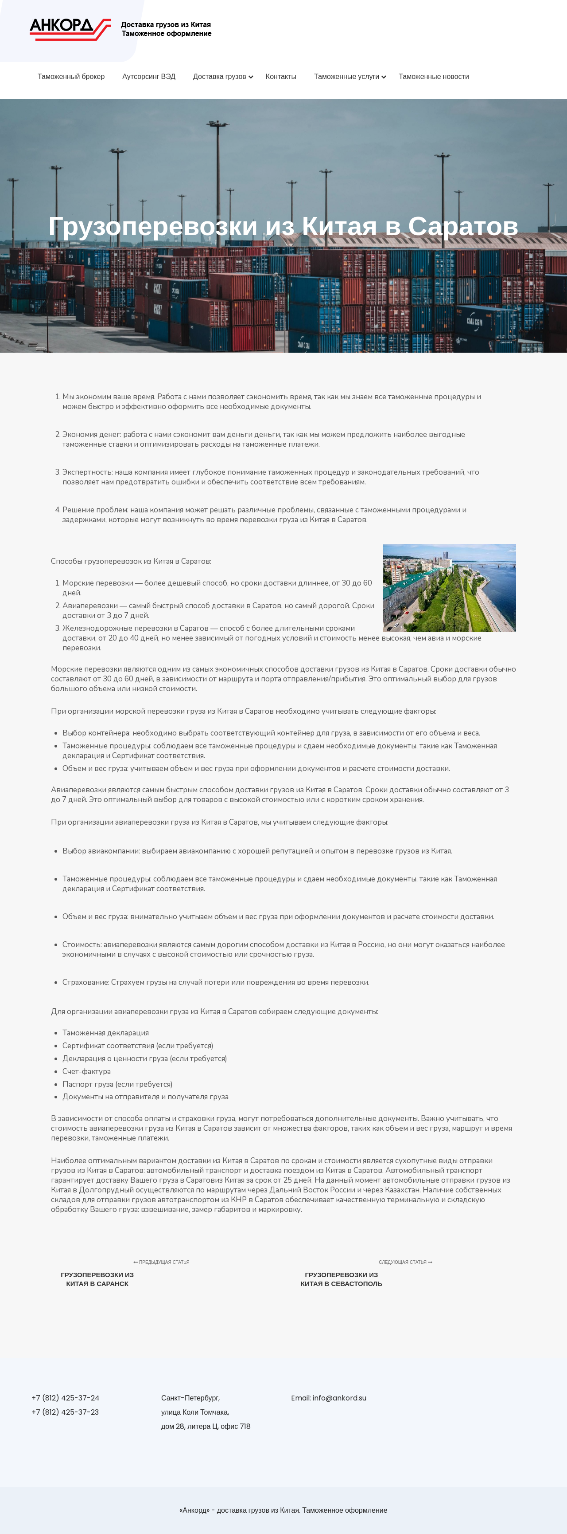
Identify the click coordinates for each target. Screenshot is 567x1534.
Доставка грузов (219, 76)
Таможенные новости (434, 76)
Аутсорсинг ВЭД (148, 76)
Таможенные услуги (346, 76)
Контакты (281, 76)
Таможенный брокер (71, 76)
